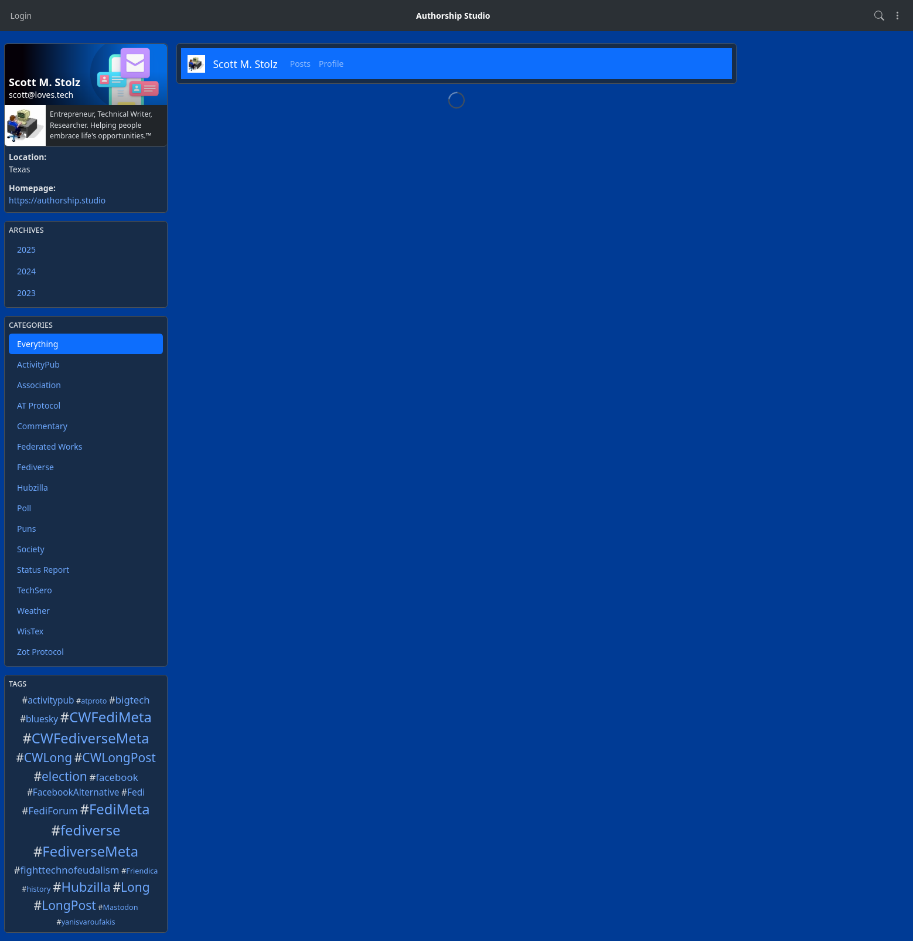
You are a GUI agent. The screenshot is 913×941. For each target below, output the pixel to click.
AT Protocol (38, 405)
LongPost (69, 905)
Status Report (43, 569)
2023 (26, 292)
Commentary (42, 426)
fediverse (90, 830)
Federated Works (49, 446)
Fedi (136, 792)
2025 (26, 249)
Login (21, 15)
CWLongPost (118, 757)
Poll (24, 508)
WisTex (30, 631)
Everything (37, 343)
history (38, 889)
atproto (94, 701)
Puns (26, 528)
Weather (33, 610)
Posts (300, 63)
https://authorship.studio (57, 200)
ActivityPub (38, 364)
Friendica (142, 871)
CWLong (48, 757)
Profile (331, 63)
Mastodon (120, 907)
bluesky (42, 719)
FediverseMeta (90, 851)
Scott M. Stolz (245, 64)
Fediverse (35, 467)
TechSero (34, 590)
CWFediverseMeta (90, 738)
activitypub (51, 700)
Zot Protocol (40, 651)
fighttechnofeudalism (70, 870)
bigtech (132, 699)
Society (31, 549)
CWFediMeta (110, 717)
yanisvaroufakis (88, 922)
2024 (26, 271)
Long (135, 887)
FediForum (53, 810)
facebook (117, 777)
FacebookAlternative (76, 792)
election (64, 776)
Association (39, 384)
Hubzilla (32, 487)
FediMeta (119, 809)
